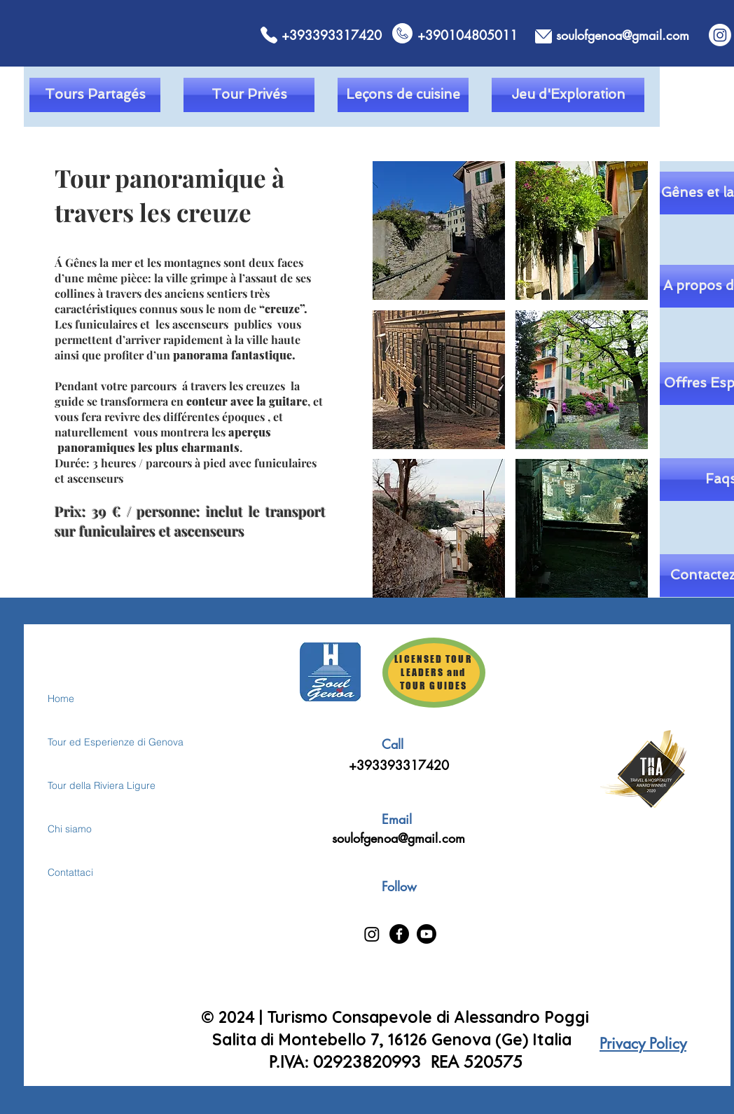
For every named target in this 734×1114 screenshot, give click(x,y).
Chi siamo (70, 829)
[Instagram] (720, 35)
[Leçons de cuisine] (403, 95)
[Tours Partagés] (94, 95)
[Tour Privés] (249, 95)
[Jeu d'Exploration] (568, 95)
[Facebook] (399, 934)
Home (61, 698)
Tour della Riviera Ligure (97, 785)
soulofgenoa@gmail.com (398, 838)
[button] (439, 230)
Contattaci (70, 872)
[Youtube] (426, 934)
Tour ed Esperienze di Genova (97, 742)
